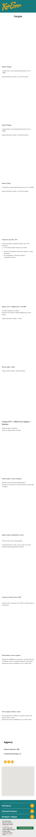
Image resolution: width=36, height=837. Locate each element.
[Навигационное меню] (32, 6)
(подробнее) (5, 826)
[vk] (5, 761)
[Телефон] (12, 761)
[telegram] (8, 761)
